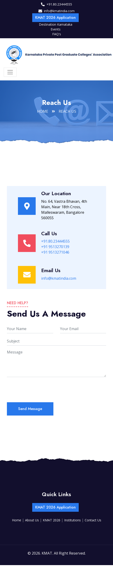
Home (42, 111)
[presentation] (42, 390)
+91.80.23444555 (59, 4)
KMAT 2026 (52, 520)
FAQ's (56, 34)
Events (56, 29)
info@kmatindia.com (59, 11)
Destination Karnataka (55, 24)
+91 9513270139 (55, 246)
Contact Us (93, 520)
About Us (32, 520)
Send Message (30, 408)
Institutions (73, 520)
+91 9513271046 (55, 252)
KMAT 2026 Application (55, 17)
